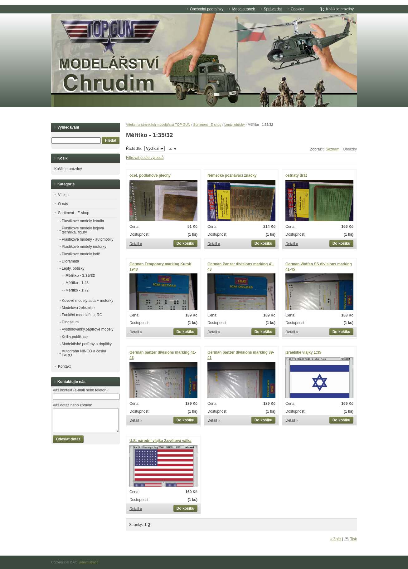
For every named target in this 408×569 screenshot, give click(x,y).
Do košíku (185, 243)
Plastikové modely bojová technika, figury (83, 230)
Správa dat (273, 9)
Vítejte (63, 195)
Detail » (135, 244)
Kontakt (64, 366)
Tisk (353, 539)
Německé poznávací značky (231, 175)
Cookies (297, 9)
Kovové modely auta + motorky (87, 300)
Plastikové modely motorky (84, 246)
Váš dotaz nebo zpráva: (72, 405)
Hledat (110, 140)
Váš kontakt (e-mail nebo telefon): (81, 390)
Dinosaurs (70, 322)
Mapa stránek (243, 9)
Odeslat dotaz (68, 439)
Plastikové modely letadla (83, 221)
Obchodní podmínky (206, 9)
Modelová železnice (78, 308)
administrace (88, 562)
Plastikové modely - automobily (87, 239)
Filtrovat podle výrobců (145, 157)
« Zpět (335, 539)
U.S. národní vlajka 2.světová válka (160, 441)
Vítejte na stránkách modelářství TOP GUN (158, 124)
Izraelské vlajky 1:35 (303, 352)
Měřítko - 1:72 (77, 290)
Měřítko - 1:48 (77, 283)
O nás (63, 204)
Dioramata (70, 261)
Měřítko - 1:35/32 (80, 275)
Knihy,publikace (75, 337)
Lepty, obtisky (234, 124)
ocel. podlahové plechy (150, 175)
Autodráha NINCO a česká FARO (84, 353)
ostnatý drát (296, 175)
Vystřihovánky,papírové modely (87, 329)
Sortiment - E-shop (207, 124)
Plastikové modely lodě (81, 254)
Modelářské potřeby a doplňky (87, 344)
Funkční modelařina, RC (82, 315)
